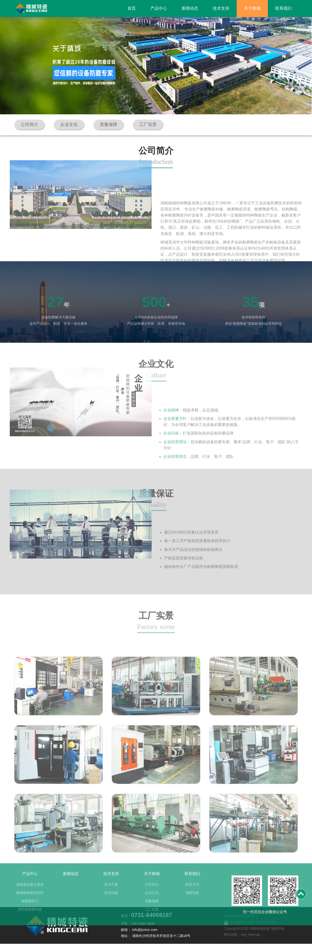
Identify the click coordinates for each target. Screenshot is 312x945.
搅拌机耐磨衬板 (30, 935)
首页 (131, 8)
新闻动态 (190, 8)
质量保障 (152, 926)
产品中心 (158, 8)
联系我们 (283, 8)
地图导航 (192, 918)
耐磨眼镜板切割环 (30, 918)
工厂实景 (152, 935)
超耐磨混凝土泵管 (30, 910)
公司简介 (152, 910)
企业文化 (152, 918)
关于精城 (252, 8)
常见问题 (111, 918)
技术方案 (111, 910)
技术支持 (221, 8)
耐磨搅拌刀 (30, 926)
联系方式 (192, 910)
